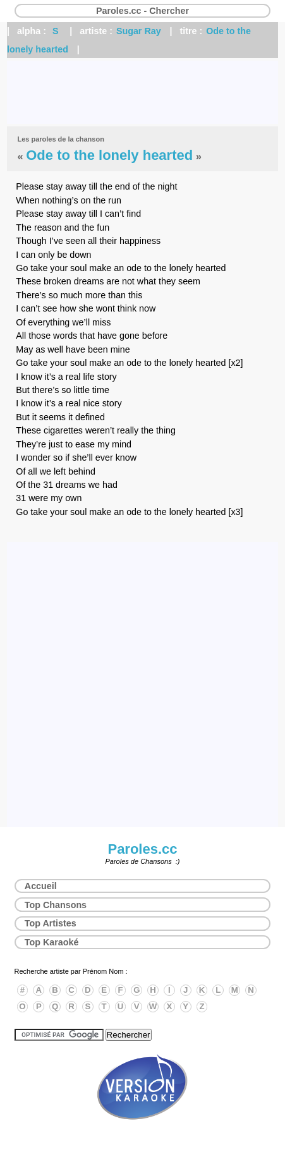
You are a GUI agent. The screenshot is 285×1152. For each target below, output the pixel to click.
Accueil (41, 886)
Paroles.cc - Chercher (142, 11)
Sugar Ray (138, 31)
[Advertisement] (142, 92)
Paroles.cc (142, 849)
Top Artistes (50, 923)
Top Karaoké (52, 942)
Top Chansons (56, 905)
